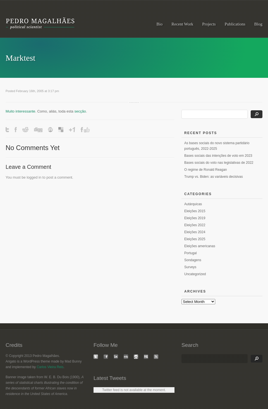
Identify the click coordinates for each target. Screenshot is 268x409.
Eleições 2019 (194, 218)
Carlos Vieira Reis (50, 367)
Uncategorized (195, 274)
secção (80, 111)
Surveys (190, 267)
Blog (258, 24)
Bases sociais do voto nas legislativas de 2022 (218, 163)
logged (32, 177)
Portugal (190, 253)
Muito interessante (20, 111)
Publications (235, 24)
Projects (209, 24)
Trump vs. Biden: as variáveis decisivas (213, 177)
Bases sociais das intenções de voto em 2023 (218, 156)
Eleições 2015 (194, 211)
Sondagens (192, 260)
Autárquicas (193, 204)
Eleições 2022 (194, 225)
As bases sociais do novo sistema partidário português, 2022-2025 (216, 146)
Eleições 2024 (194, 232)
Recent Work (182, 24)
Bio (160, 24)
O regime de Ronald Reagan (205, 170)
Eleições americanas (199, 246)
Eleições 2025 (194, 239)
